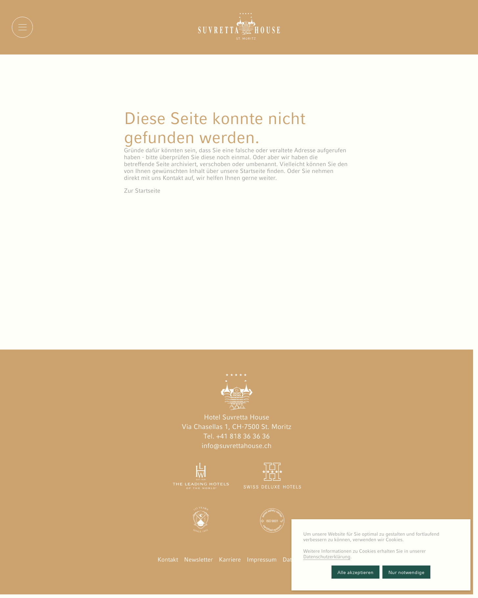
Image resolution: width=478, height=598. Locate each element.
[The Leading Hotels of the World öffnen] (201, 477)
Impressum (262, 559)
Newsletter (198, 559)
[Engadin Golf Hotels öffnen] (201, 521)
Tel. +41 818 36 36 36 (236, 436)
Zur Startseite (142, 190)
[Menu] (22, 27)
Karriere (230, 559)
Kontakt (167, 559)
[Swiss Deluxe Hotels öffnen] (272, 477)
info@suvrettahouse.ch (237, 446)
